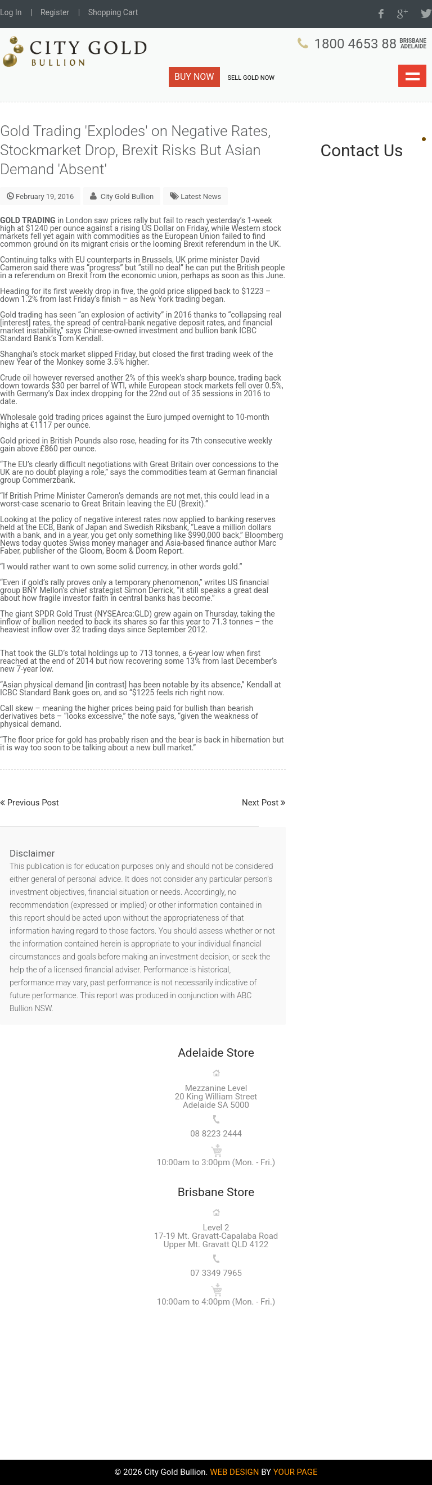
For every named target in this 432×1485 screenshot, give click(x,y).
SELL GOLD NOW (251, 78)
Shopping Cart (113, 12)
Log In (10, 12)
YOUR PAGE (295, 1472)
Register (54, 12)
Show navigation (412, 76)
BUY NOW (194, 76)
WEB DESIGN (234, 1472)
